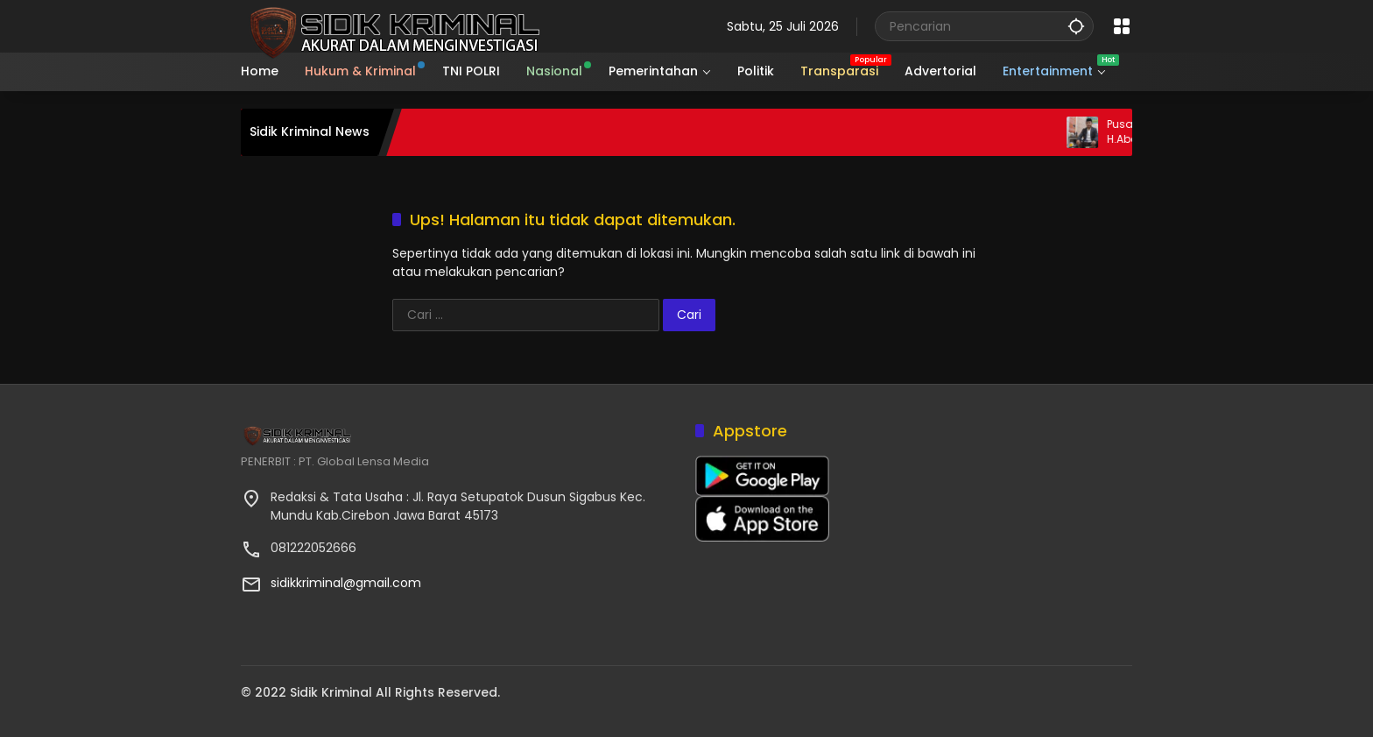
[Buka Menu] (1121, 26)
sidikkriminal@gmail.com (346, 583)
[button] (1076, 25)
